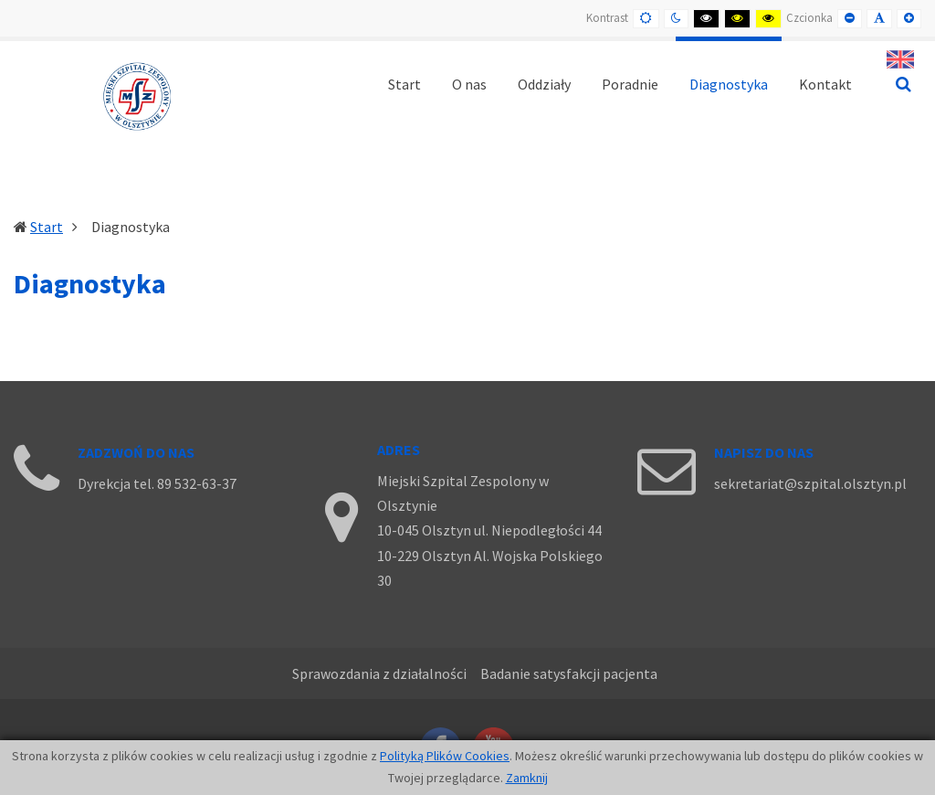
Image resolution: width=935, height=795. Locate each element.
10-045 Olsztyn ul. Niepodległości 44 (489, 530)
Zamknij (527, 777)
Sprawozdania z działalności (379, 673)
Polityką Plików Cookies (445, 755)
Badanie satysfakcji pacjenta (568, 673)
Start (46, 226)
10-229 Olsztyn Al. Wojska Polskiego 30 (490, 567)
